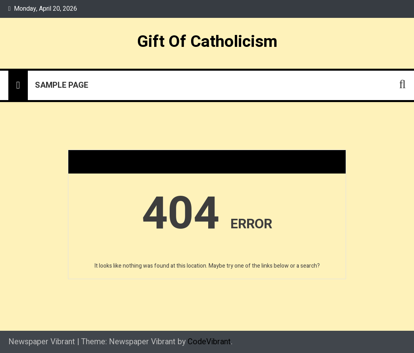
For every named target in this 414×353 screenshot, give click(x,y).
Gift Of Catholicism (207, 42)
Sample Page (61, 85)
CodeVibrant (209, 341)
